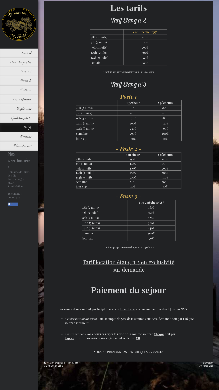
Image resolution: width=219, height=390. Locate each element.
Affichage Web (206, 366)
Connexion (208, 363)
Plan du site (72, 363)
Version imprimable (55, 363)
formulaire (127, 309)
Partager (13, 204)
